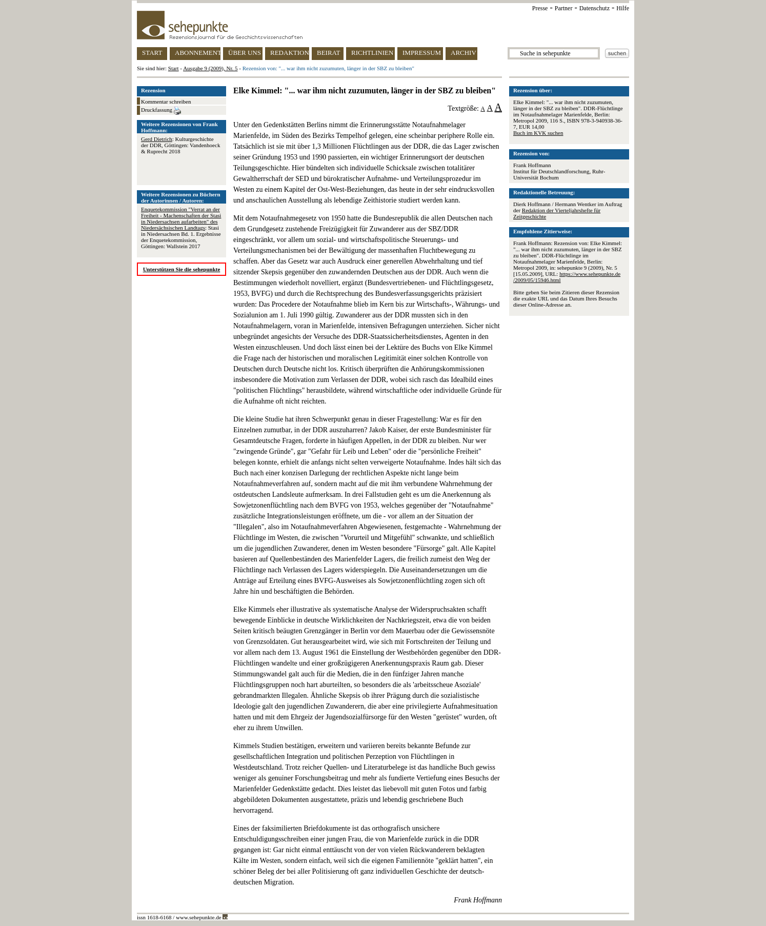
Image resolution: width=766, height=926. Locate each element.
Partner (564, 8)
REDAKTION (289, 52)
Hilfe (622, 8)
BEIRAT (328, 52)
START (152, 52)
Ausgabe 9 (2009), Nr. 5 (210, 68)
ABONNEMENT (197, 52)
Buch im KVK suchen (538, 133)
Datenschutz (594, 8)
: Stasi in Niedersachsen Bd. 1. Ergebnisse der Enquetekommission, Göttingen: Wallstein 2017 (181, 227)
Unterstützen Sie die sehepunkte (181, 269)
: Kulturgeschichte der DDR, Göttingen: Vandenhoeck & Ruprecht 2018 (180, 145)
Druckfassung (161, 111)
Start (173, 68)
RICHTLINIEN (372, 52)
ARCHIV (463, 52)
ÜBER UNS (244, 52)
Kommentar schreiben (166, 101)
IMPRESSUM (421, 52)
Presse (540, 8)
